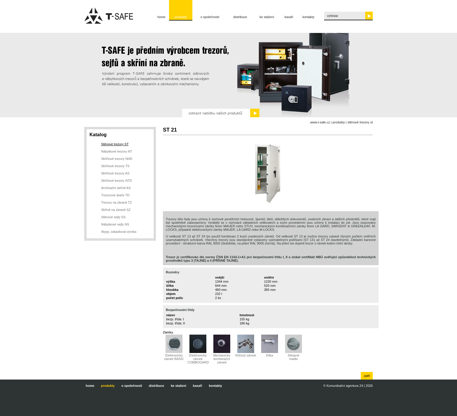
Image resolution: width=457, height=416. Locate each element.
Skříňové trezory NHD (116, 158)
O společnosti (210, 17)
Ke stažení (267, 17)
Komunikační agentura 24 (344, 385)
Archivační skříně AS (116, 188)
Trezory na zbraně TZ (116, 202)
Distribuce (240, 17)
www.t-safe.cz (320, 122)
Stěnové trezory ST (360, 122)
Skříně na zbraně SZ (116, 210)
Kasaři (288, 17)
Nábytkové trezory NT (116, 151)
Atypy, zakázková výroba (118, 231)
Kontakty (308, 17)
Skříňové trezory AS (115, 173)
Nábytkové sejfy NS (115, 224)
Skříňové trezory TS (115, 166)
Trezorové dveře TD (115, 195)
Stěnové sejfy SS (113, 217)
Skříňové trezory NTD (116, 180)
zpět (367, 375)
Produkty (181, 17)
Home (161, 17)
